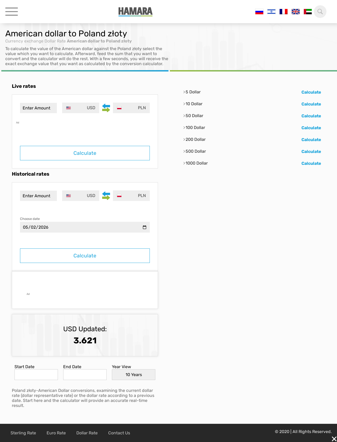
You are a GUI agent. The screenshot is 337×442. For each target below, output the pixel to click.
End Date (72, 366)
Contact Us (119, 432)
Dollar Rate (56, 41)
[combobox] (81, 108)
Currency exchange (24, 41)
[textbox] (81, 108)
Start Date (24, 366)
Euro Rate (56, 432)
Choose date (30, 219)
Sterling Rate (23, 432)
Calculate (84, 153)
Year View (121, 366)
